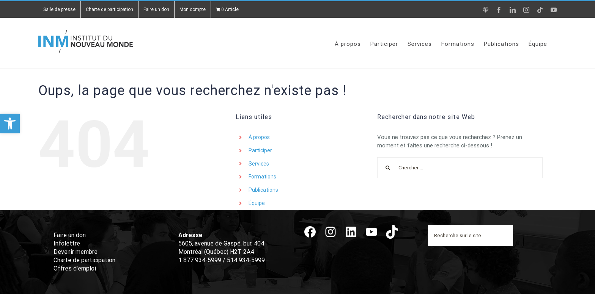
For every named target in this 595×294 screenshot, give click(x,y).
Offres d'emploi (75, 268)
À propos (259, 137)
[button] (10, 123)
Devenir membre (76, 251)
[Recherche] (387, 167)
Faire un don (70, 235)
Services (259, 164)
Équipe (257, 203)
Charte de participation (84, 260)
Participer (260, 150)
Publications (263, 190)
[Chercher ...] (459, 167)
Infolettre (67, 243)
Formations (262, 177)
